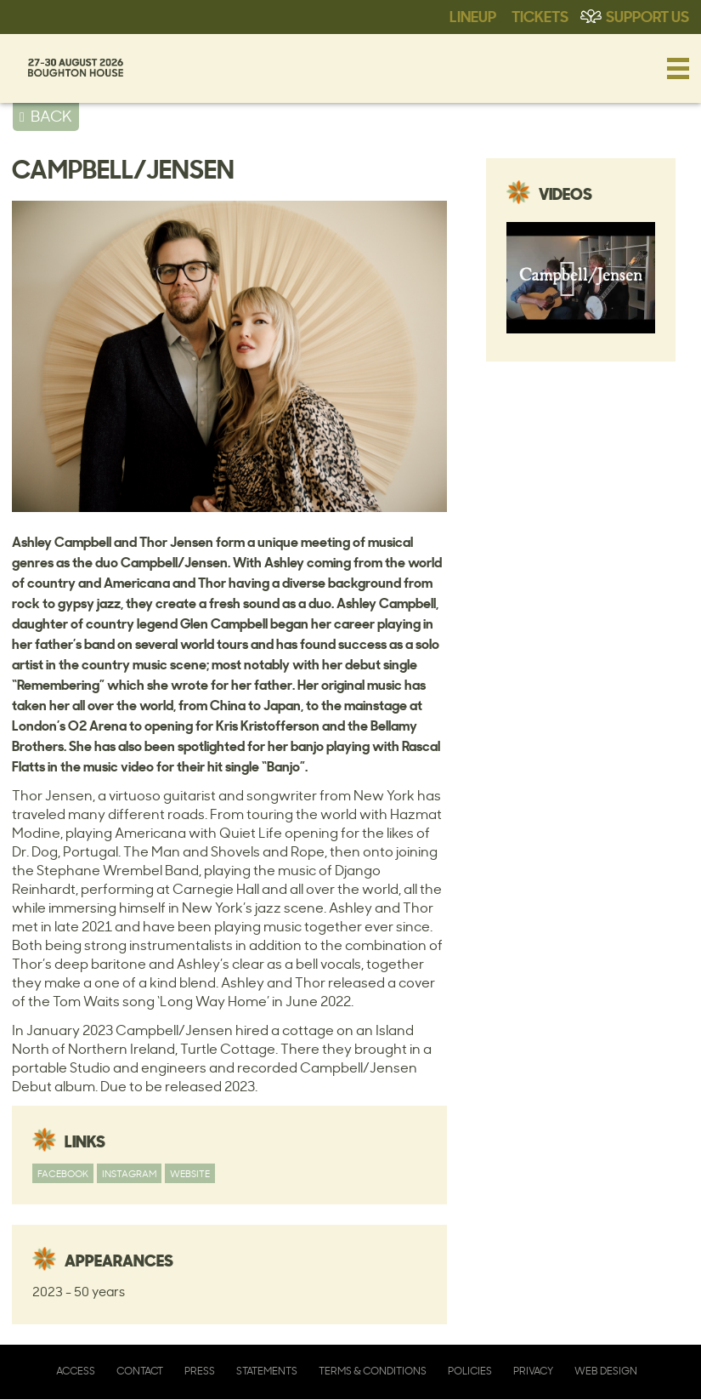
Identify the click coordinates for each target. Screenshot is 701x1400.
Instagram (129, 1173)
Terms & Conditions (373, 1370)
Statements (266, 1370)
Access (75, 1370)
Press (199, 1370)
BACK (51, 115)
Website (190, 1173)
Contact (139, 1370)
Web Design (605, 1370)
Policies (470, 1370)
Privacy (533, 1370)
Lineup (472, 15)
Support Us (647, 15)
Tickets (540, 15)
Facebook (62, 1173)
